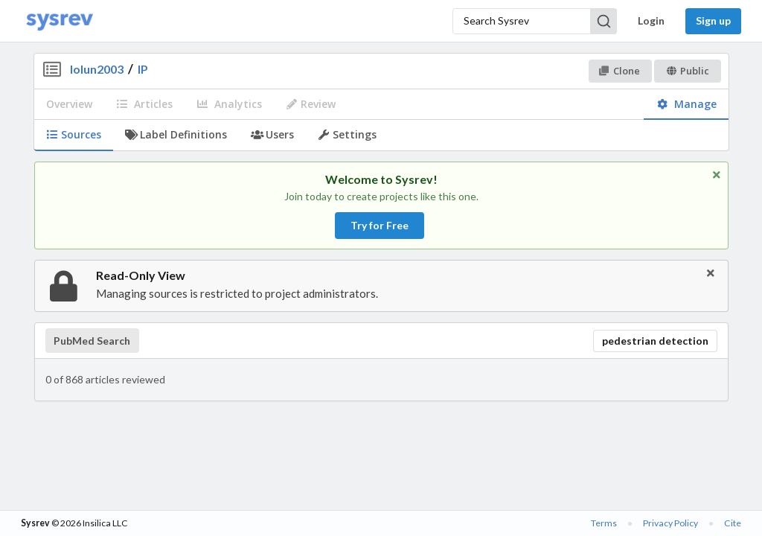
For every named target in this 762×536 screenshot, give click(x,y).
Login (651, 20)
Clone (619, 70)
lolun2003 (97, 69)
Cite (732, 523)
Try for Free (379, 225)
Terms (604, 523)
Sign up (713, 20)
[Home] (59, 21)
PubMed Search (92, 341)
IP (143, 69)
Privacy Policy (670, 523)
